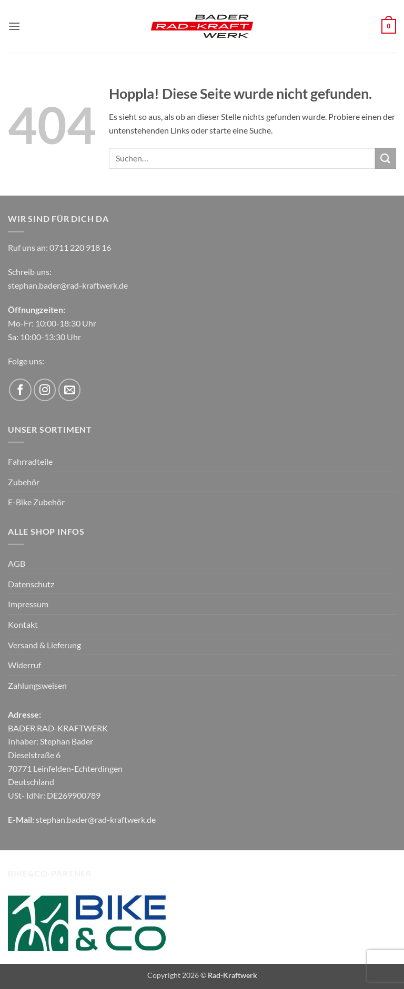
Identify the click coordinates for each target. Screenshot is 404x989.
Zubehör (23, 482)
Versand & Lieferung (44, 645)
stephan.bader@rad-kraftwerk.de (68, 285)
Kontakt (23, 624)
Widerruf (24, 665)
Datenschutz (31, 584)
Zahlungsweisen (37, 685)
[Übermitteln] (385, 158)
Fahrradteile (30, 461)
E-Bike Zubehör (36, 502)
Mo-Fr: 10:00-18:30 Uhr (52, 323)
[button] (14, 26)
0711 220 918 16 (80, 247)
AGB (16, 563)
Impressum (28, 604)
